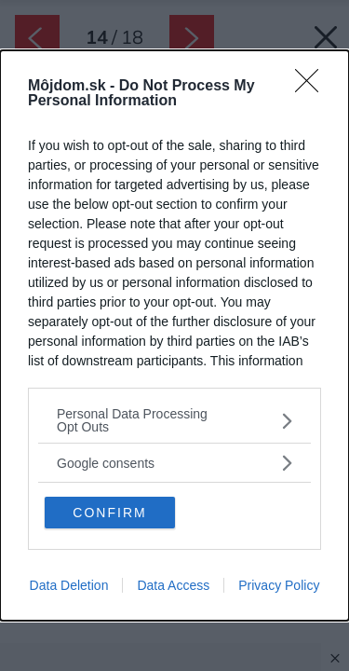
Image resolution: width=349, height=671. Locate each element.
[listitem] (174, 420)
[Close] (312, 86)
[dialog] (174, 335)
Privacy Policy (278, 585)
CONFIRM (109, 512)
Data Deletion (69, 585)
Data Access (173, 585)
